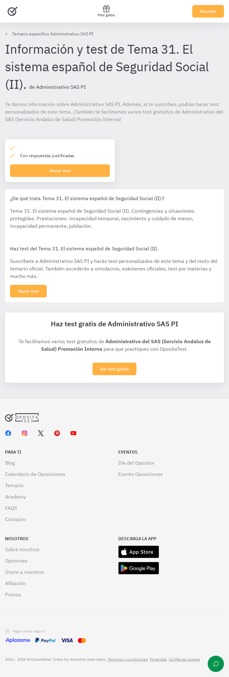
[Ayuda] (216, 664)
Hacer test (60, 170)
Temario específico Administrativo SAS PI (52, 34)
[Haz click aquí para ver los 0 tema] (28, 291)
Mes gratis (106, 11)
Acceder (208, 11)
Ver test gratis (114, 369)
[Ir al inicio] (12, 11)
